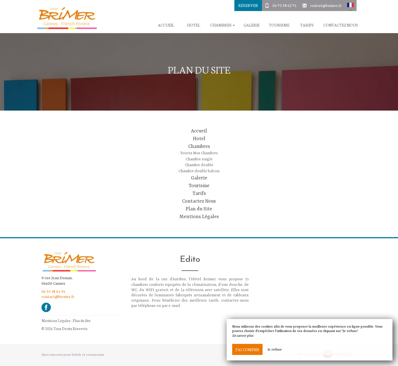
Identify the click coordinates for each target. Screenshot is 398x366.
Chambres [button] (222, 25)
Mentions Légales (199, 216)
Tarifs (307, 25)
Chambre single (199, 159)
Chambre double (199, 165)
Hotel (193, 25)
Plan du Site (199, 209)
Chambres (199, 146)
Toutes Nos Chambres (199, 153)
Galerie (251, 25)
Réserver (248, 5)
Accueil (166, 25)
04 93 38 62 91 (285, 5)
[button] (350, 5)
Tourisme (279, 25)
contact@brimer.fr (326, 5)
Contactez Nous (340, 25)
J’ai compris (247, 349)
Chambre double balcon (199, 171)
